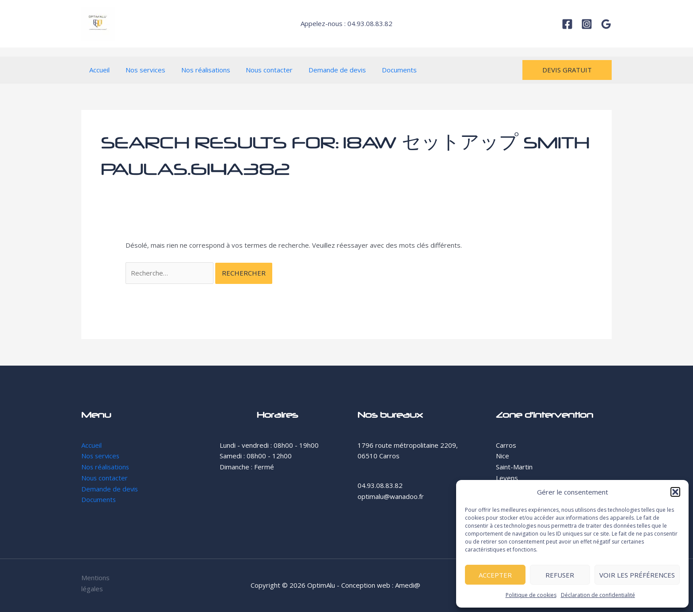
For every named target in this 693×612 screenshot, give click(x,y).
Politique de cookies (531, 595)
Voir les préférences (637, 574)
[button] (675, 491)
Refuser (559, 574)
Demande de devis (325, 69)
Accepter (495, 574)
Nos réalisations (199, 69)
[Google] (606, 24)
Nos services (141, 69)
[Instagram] (586, 24)
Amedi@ (407, 585)
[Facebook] (567, 24)
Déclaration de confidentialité (598, 595)
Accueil (98, 69)
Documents (385, 69)
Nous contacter (260, 69)
